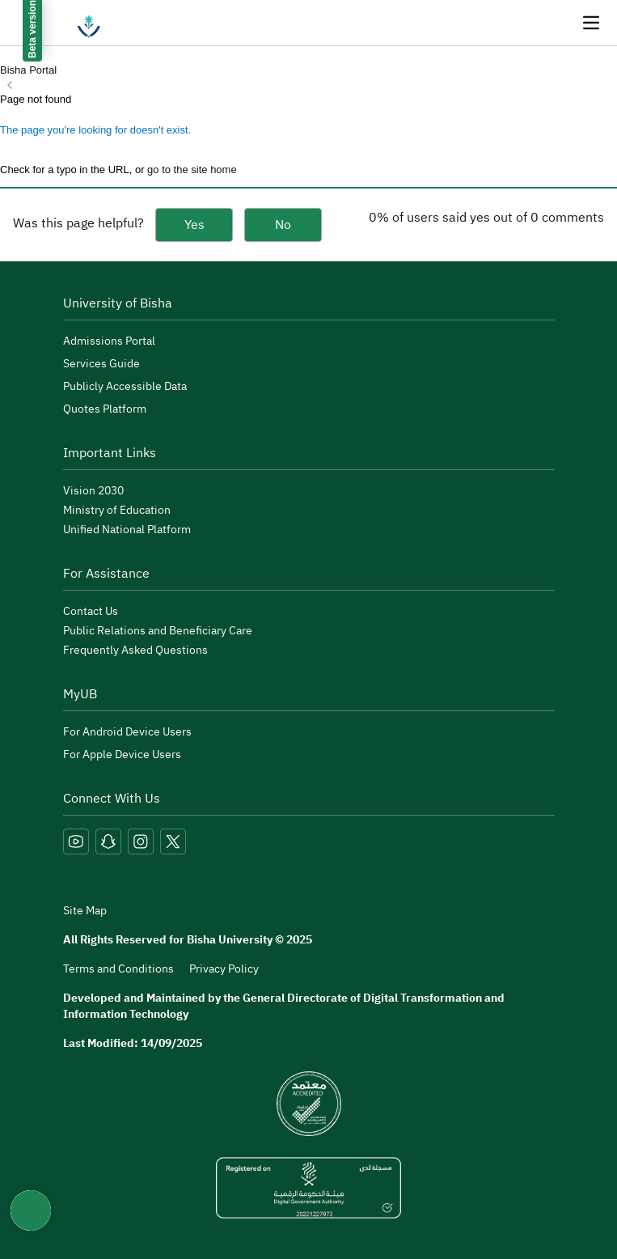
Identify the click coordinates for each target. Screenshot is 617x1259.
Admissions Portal (109, 341)
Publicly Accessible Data (125, 386)
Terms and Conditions (118, 968)
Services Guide (101, 363)
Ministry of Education (117, 510)
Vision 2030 (93, 490)
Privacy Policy (224, 968)
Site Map (85, 911)
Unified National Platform (127, 529)
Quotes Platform (104, 409)
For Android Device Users (127, 731)
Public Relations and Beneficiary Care (157, 630)
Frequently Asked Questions (135, 650)
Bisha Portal (28, 70)
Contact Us (90, 611)
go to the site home (192, 169)
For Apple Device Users (122, 754)
